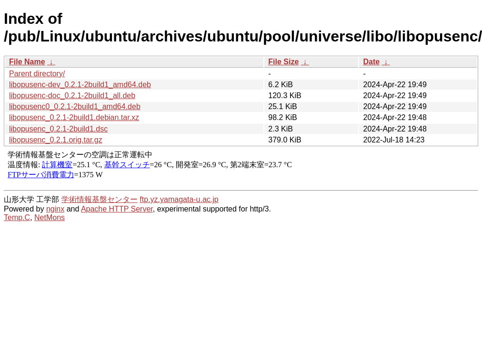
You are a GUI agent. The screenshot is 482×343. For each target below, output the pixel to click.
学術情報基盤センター (99, 199)
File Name (27, 62)
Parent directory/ (37, 74)
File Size (283, 62)
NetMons (49, 217)
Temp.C (17, 217)
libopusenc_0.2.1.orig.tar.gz (55, 140)
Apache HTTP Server (117, 209)
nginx (55, 209)
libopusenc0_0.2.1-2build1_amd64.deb (75, 106)
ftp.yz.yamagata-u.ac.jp (179, 199)
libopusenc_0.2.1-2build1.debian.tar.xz (74, 117)
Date (371, 62)
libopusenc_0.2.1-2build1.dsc (58, 129)
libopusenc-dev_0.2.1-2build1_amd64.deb (80, 85)
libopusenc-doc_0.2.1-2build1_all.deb (72, 95)
